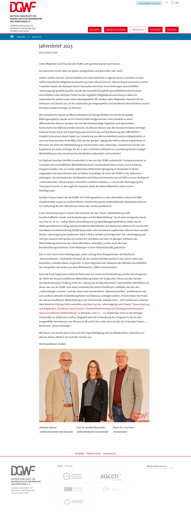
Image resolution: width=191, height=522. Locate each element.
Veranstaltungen (116, 29)
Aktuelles (138, 29)
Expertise (155, 29)
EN (176, 2)
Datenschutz (94, 453)
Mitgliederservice (156, 466)
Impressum (109, 453)
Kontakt (172, 29)
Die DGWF (95, 29)
